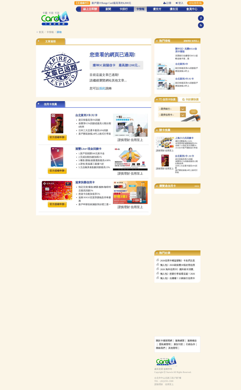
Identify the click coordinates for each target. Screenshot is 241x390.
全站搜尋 (195, 3)
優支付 (157, 9)
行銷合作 (190, 344)
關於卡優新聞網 (164, 340)
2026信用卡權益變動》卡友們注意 (177, 260)
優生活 (174, 9)
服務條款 (192, 340)
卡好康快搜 (190, 99)
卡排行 (123, 9)
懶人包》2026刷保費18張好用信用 (177, 265)
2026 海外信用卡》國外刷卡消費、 (178, 269)
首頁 (41, 32)
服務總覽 (179, 340)
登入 (179, 3)
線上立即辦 (90, 9)
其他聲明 (173, 348)
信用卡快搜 (167, 99)
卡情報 (140, 9)
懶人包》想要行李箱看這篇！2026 (177, 274)
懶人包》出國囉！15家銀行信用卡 (177, 278)
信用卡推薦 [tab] (50, 104)
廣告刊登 (178, 344)
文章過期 (50, 41)
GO (193, 112)
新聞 (108, 9)
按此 (102, 88)
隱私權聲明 (165, 344)
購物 (59, 32)
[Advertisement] (177, 219)
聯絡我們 (160, 348)
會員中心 (191, 9)
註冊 (167, 3)
